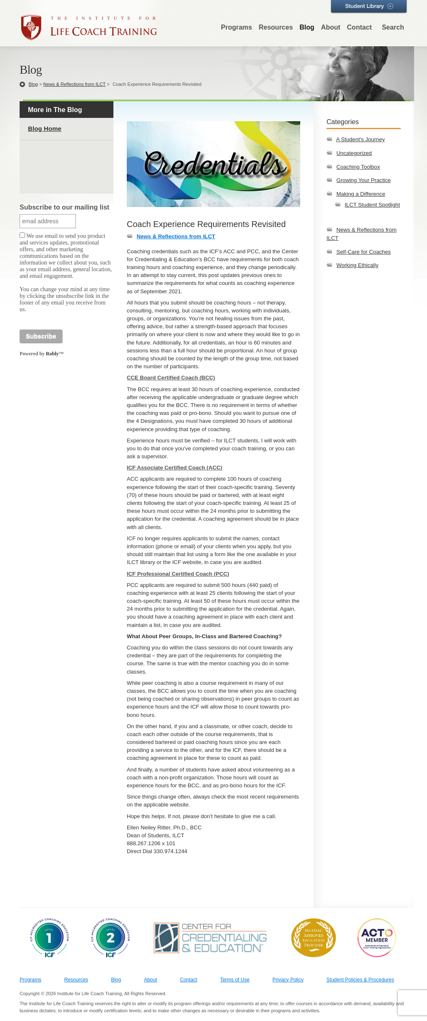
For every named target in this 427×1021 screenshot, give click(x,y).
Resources (276, 27)
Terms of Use (235, 980)
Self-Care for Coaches (364, 252)
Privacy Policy (288, 980)
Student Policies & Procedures (360, 980)
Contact (359, 27)
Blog (306, 27)
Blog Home (44, 128)
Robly (52, 354)
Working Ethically (358, 265)
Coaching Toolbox (358, 167)
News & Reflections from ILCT (74, 84)
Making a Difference (361, 194)
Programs (236, 27)
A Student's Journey (360, 139)
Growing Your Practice (364, 180)
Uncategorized (354, 153)
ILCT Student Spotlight (372, 205)
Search (393, 27)
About (330, 27)
